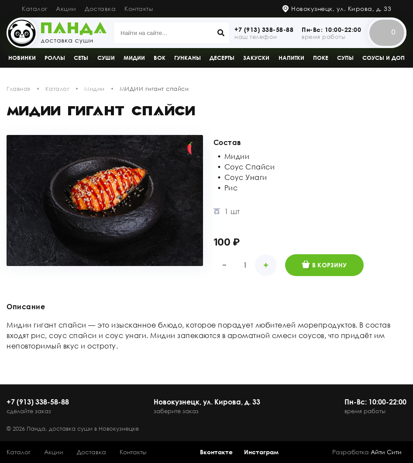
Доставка (100, 8)
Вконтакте (216, 452)
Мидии (134, 57)
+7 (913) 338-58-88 (263, 29)
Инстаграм (261, 452)
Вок (159, 57)
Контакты (138, 8)
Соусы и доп (383, 57)
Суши (106, 57)
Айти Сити (386, 452)
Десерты (222, 57)
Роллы (55, 57)
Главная (19, 88)
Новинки (22, 57)
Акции (66, 8)
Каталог (35, 8)
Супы (345, 57)
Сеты (81, 57)
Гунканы (187, 57)
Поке (320, 57)
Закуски (256, 57)
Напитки (291, 57)
